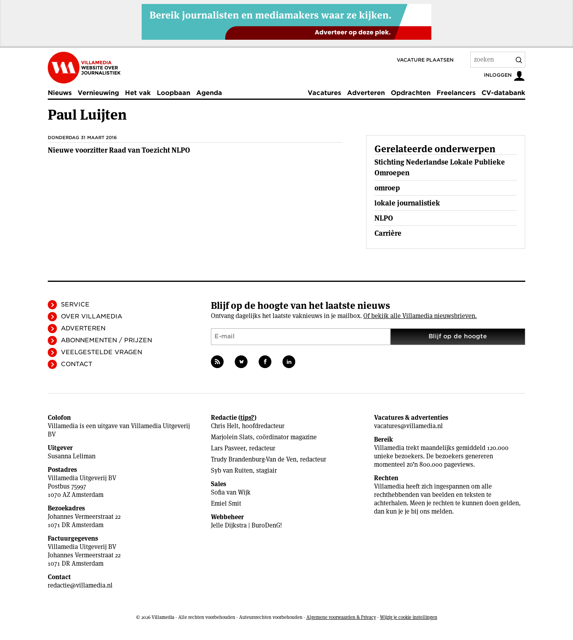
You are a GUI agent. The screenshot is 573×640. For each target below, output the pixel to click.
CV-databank (503, 93)
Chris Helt (224, 426)
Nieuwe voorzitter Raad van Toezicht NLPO (119, 150)
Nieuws (60, 93)
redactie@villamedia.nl (80, 585)
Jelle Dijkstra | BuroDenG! (246, 525)
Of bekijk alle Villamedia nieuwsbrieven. (420, 316)
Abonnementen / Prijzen (106, 340)
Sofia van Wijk (231, 492)
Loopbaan (173, 93)
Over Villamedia (91, 316)
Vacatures (324, 93)
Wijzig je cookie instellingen (408, 617)
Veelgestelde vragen (101, 352)
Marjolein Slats (232, 437)
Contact (76, 364)
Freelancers (456, 93)
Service (75, 304)
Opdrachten (411, 93)
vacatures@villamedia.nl (408, 426)
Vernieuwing (98, 93)
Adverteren (366, 93)
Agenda (209, 93)
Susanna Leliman (72, 456)
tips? (247, 417)
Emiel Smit (226, 503)
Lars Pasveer (228, 448)
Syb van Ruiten (232, 470)
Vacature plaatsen (425, 60)
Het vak (138, 93)
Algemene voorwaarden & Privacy (341, 617)
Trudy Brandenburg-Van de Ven (253, 459)
